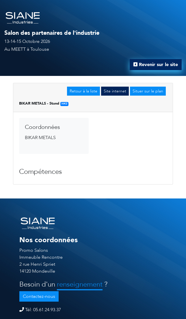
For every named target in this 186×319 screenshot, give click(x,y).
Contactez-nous (39, 296)
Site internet (115, 91)
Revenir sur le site (155, 64)
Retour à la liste (83, 91)
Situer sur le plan (148, 91)
